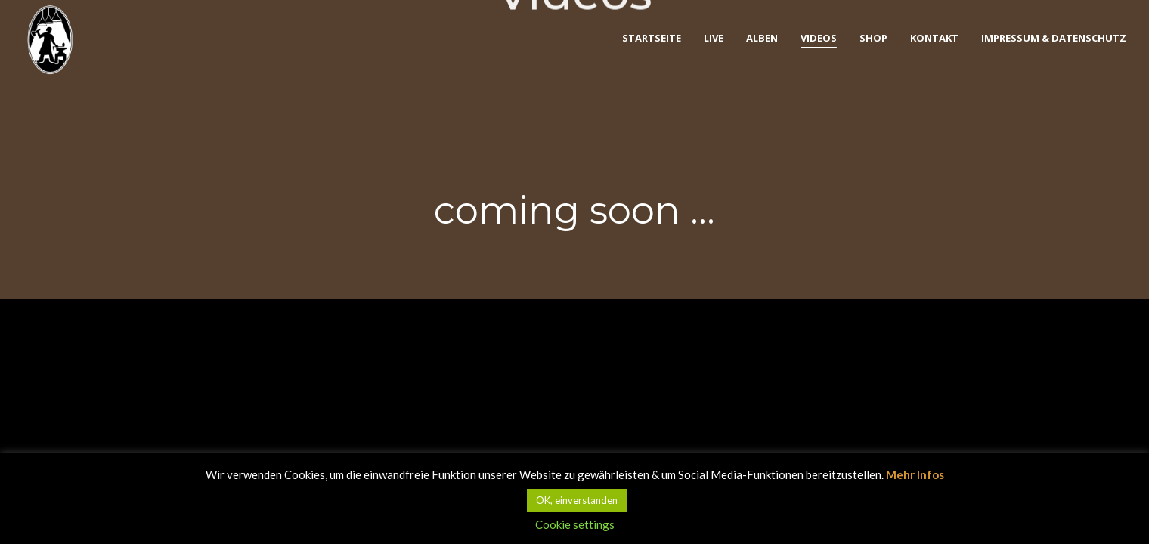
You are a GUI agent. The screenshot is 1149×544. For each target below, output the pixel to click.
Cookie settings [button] (575, 524)
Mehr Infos (915, 474)
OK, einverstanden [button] (577, 500)
